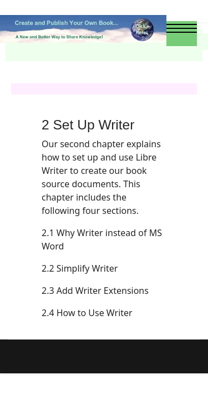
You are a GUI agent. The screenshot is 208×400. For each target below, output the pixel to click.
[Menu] (181, 33)
